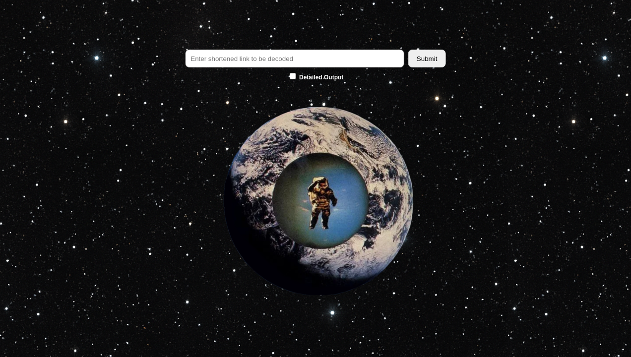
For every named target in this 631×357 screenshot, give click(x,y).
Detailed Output (317, 77)
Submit (427, 58)
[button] (315, 202)
